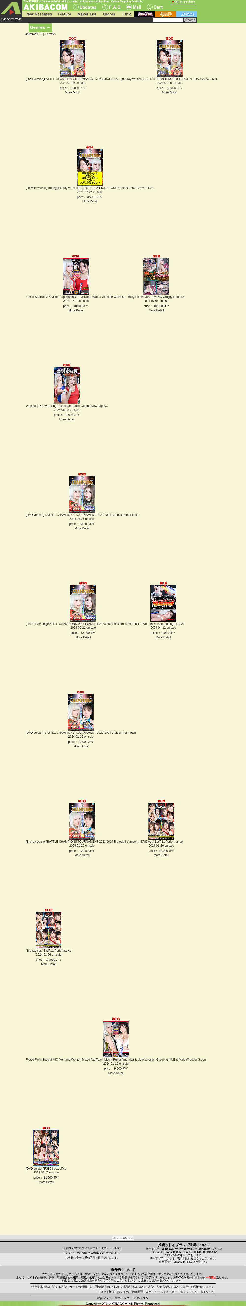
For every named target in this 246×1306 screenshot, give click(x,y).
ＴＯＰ (101, 1291)
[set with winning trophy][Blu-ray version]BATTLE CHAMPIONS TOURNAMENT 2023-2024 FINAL (90, 188)
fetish (144, 14)
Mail (133, 7)
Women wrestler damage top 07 (163, 624)
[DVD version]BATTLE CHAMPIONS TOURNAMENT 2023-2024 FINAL (72, 79)
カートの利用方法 (81, 1287)
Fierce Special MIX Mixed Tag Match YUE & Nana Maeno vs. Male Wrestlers (76, 297)
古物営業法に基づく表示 (172, 1287)
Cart (155, 7)
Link (126, 14)
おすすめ (123, 1291)
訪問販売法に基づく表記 (137, 1287)
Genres (108, 14)
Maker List (86, 14)
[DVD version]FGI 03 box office (46, 1168)
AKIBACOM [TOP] (11, 19)
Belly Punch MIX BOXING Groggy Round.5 (156, 297)
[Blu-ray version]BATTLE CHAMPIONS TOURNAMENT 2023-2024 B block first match (82, 841)
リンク (210, 1291)
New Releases (38, 14)
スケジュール (154, 1291)
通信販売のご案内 (107, 1287)
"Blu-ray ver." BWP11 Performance (48, 950)
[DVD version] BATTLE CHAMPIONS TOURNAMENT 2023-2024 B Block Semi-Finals (82, 515)
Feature (64, 14)
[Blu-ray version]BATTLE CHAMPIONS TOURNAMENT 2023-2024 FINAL (169, 79)
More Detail (72, 92)
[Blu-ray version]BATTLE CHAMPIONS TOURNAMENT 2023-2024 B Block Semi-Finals (83, 624)
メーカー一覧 (174, 1291)
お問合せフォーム (203, 1287)
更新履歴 (137, 1291)
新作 (112, 1291)
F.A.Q (111, 7)
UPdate (85, 7)
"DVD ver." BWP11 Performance (161, 841)
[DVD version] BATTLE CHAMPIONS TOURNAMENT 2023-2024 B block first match (81, 732)
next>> (51, 34)
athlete (186, 14)
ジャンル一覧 (194, 1291)
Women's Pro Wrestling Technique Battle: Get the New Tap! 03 (67, 406)
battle (165, 14)
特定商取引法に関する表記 (49, 1287)
